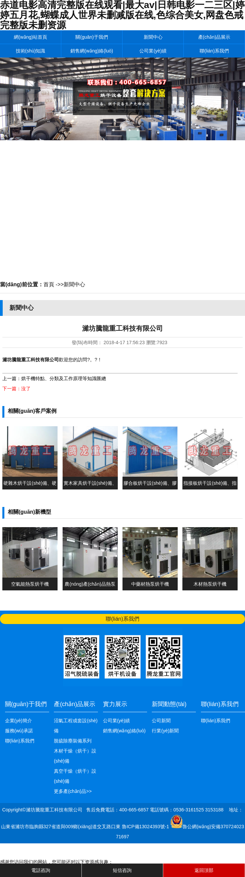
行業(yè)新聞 (165, 730)
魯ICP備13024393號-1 (146, 826)
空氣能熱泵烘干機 (30, 584)
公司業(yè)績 (152, 50)
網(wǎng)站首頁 (30, 37)
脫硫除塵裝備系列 (73, 740)
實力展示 (115, 704)
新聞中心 (153, 37)
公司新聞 (161, 720)
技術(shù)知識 (30, 50)
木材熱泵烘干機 (210, 584)
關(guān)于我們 (91, 37)
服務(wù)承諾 (19, 730)
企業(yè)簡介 (18, 720)
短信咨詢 (122, 870)
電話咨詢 (40, 870)
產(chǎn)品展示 (214, 37)
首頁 (48, 284)
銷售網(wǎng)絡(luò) (91, 50)
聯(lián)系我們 (214, 50)
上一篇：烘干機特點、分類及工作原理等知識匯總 (54, 378)
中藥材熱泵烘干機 (150, 584)
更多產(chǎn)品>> (73, 791)
